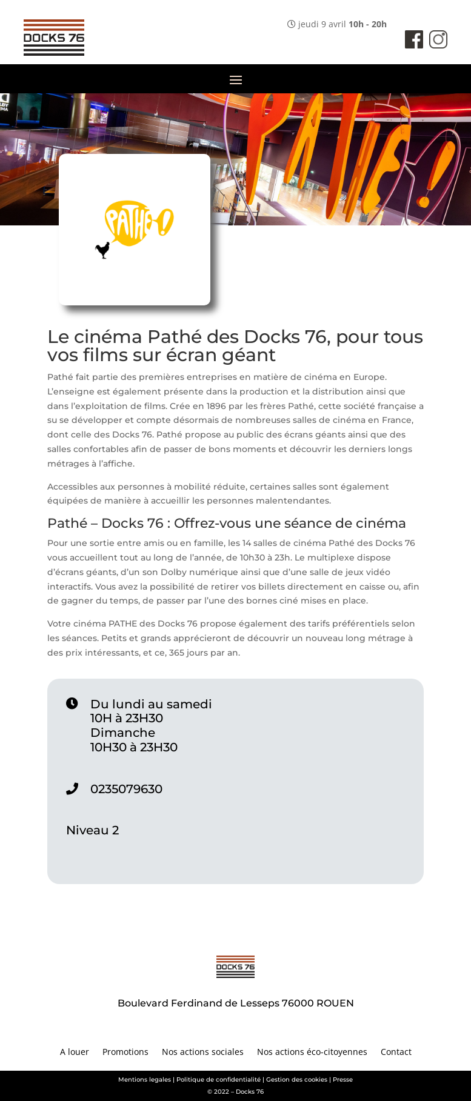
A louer (74, 1052)
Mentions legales (144, 1079)
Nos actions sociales (203, 1052)
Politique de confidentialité (218, 1079)
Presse (343, 1079)
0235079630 (126, 789)
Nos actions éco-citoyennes (312, 1052)
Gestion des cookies (296, 1079)
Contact (396, 1052)
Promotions (125, 1052)
